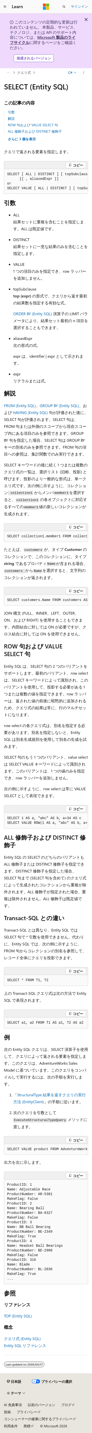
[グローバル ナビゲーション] (5, 6)
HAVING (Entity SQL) (30, 412)
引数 (11, 112)
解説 (11, 118)
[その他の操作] (83, 73)
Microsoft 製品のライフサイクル (43, 40)
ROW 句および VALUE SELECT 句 (33, 125)
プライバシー (27, 1412)
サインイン (79, 6)
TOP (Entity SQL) (18, 1315)
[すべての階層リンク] (8, 73)
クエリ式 (24, 72)
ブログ (66, 1404)
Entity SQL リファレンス (25, 1345)
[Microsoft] (46, 6)
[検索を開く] (64, 6)
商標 (27, 1426)
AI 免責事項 (13, 1404)
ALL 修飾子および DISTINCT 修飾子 (35, 131)
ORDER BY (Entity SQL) (32, 313)
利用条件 (11, 1426)
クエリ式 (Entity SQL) (22, 1338)
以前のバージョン (41, 1404)
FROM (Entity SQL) (20, 405)
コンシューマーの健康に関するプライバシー (38, 1418)
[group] (46, 181)
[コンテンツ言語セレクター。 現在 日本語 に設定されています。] (14, 1381)
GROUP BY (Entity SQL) (59, 405)
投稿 (7, 1412)
